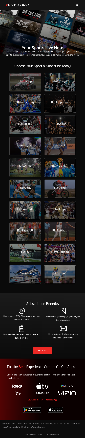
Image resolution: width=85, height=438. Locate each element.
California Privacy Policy (49, 423)
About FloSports (34, 423)
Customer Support (9, 423)
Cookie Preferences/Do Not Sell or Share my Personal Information (24, 427)
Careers (19, 423)
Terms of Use (75, 423)
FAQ (25, 423)
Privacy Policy (64, 423)
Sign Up (42, 350)
